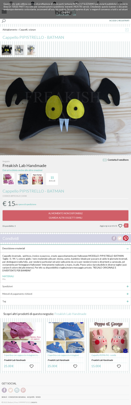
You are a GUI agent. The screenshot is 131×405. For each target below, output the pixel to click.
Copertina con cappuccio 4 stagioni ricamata (23, 355)
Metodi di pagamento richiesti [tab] (65, 293)
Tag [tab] (65, 301)
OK (74, 14)
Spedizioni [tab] (65, 286)
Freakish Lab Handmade (70, 314)
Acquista (30, 397)
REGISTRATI (124, 20)
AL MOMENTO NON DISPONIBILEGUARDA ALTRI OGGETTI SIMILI (65, 215)
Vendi (38, 397)
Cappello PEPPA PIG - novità (103, 355)
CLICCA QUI (62, 14)
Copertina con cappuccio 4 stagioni (63, 355)
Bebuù (4, 397)
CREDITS (34, 402)
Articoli (52, 177)
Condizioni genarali (17, 397)
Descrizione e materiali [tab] (65, 248)
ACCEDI (113, 20)
